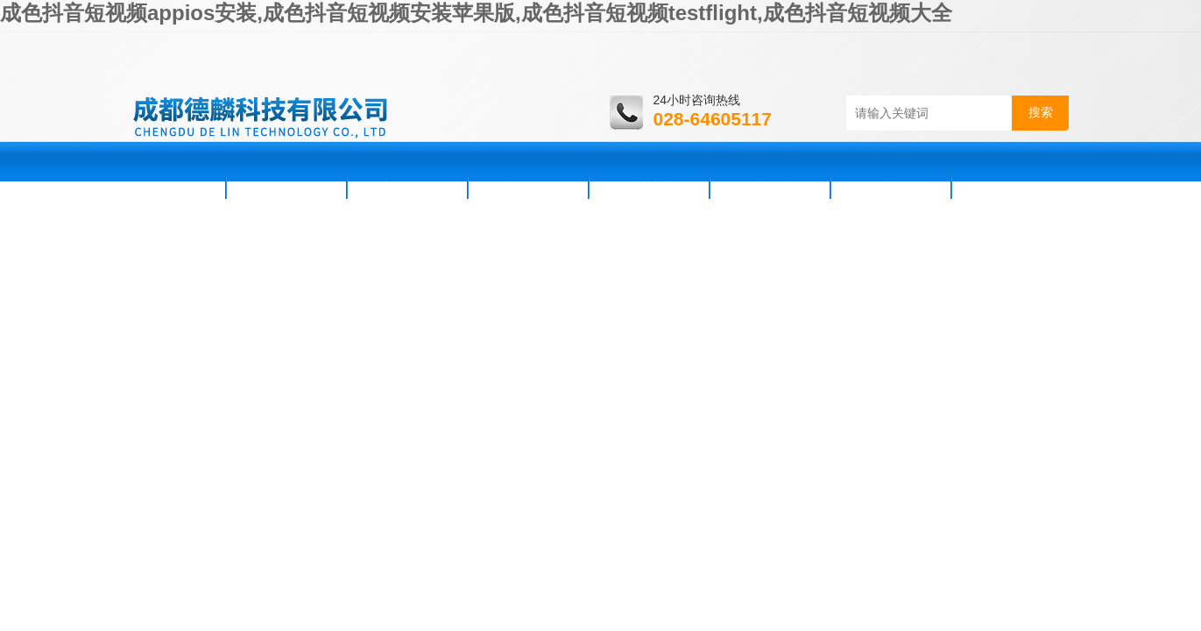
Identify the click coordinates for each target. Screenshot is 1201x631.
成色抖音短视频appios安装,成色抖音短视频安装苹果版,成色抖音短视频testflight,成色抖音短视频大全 (476, 13)
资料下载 (770, 188)
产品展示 (528, 188)
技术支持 (649, 188)
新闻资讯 (407, 188)
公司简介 (286, 188)
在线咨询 (890, 188)
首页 (178, 188)
